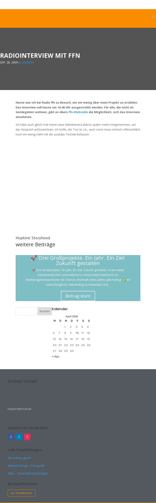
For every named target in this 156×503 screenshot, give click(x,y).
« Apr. (56, 356)
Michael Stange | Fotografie (26, 466)
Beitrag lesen (78, 296)
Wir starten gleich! (19, 458)
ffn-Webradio (78, 112)
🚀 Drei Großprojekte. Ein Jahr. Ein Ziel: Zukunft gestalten (77, 260)
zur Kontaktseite (21, 493)
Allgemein (26, 62)
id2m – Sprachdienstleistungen (28, 473)
